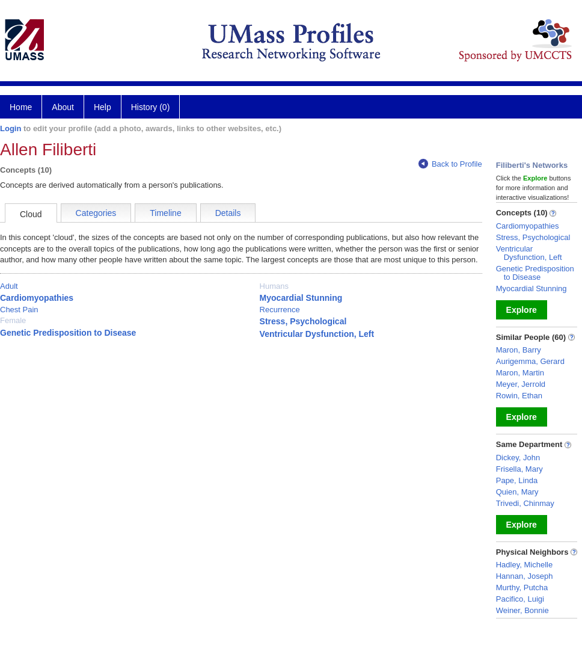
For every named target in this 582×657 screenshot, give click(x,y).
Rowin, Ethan (519, 395)
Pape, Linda (517, 480)
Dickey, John (518, 457)
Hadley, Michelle (524, 564)
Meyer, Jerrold (520, 384)
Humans (274, 286)
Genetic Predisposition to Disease (68, 333)
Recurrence (280, 309)
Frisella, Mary (519, 468)
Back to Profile (450, 163)
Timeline (165, 213)
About (63, 107)
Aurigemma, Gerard (530, 361)
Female (13, 320)
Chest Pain (19, 309)
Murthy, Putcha (522, 587)
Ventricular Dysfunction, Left (317, 334)
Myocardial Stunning (301, 298)
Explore (521, 310)
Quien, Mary (517, 491)
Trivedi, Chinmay (525, 503)
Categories (96, 213)
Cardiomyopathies (36, 298)
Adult (9, 286)
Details (228, 213)
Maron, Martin (520, 372)
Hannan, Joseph (524, 576)
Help (102, 107)
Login (10, 128)
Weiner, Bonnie (522, 610)
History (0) (150, 107)
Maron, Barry (518, 349)
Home (21, 107)
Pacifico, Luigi (520, 598)
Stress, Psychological (303, 321)
